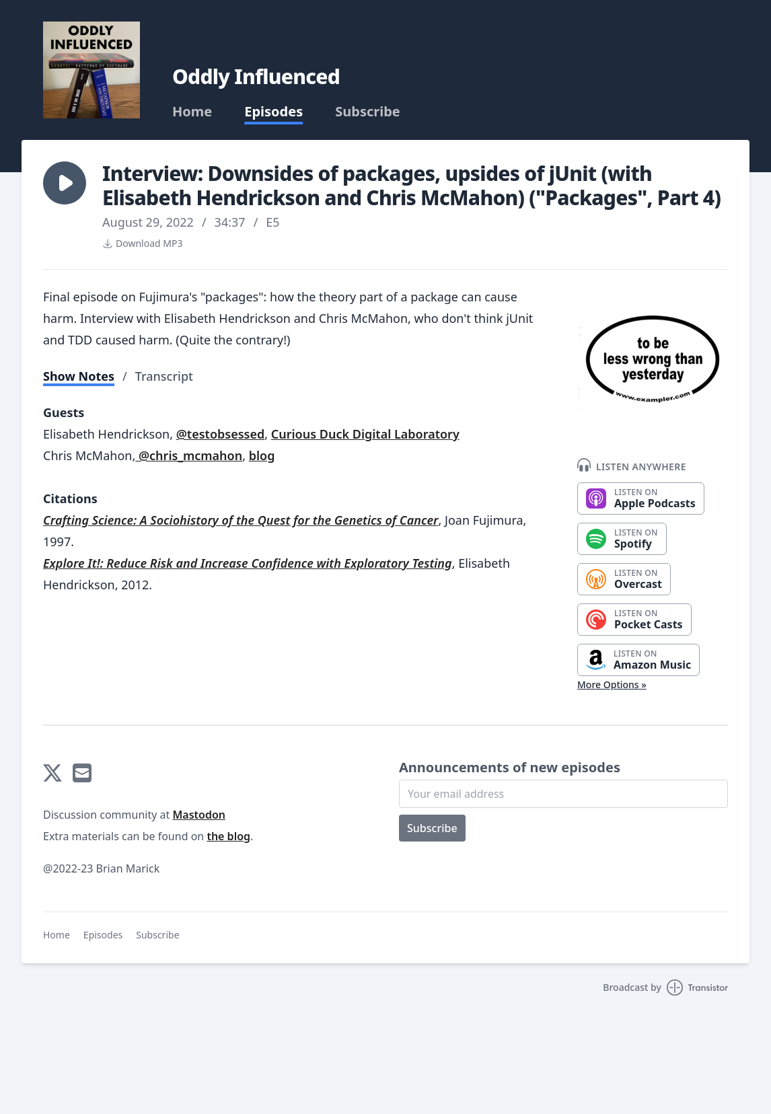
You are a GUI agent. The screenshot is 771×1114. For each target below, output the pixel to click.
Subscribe (367, 111)
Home (192, 111)
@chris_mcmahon (188, 455)
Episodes (273, 111)
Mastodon (198, 814)
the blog (228, 836)
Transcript (164, 376)
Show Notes (78, 376)
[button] (64, 183)
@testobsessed (220, 434)
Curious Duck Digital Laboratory (365, 434)
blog (262, 455)
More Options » (612, 684)
